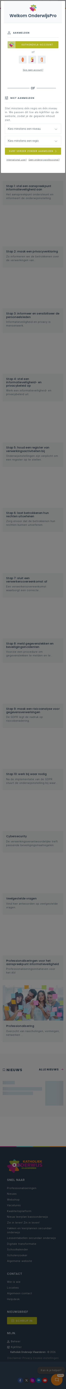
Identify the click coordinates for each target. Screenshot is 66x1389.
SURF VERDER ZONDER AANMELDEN (33, 151)
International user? (17, 160)
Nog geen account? (33, 70)
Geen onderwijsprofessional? (44, 160)
